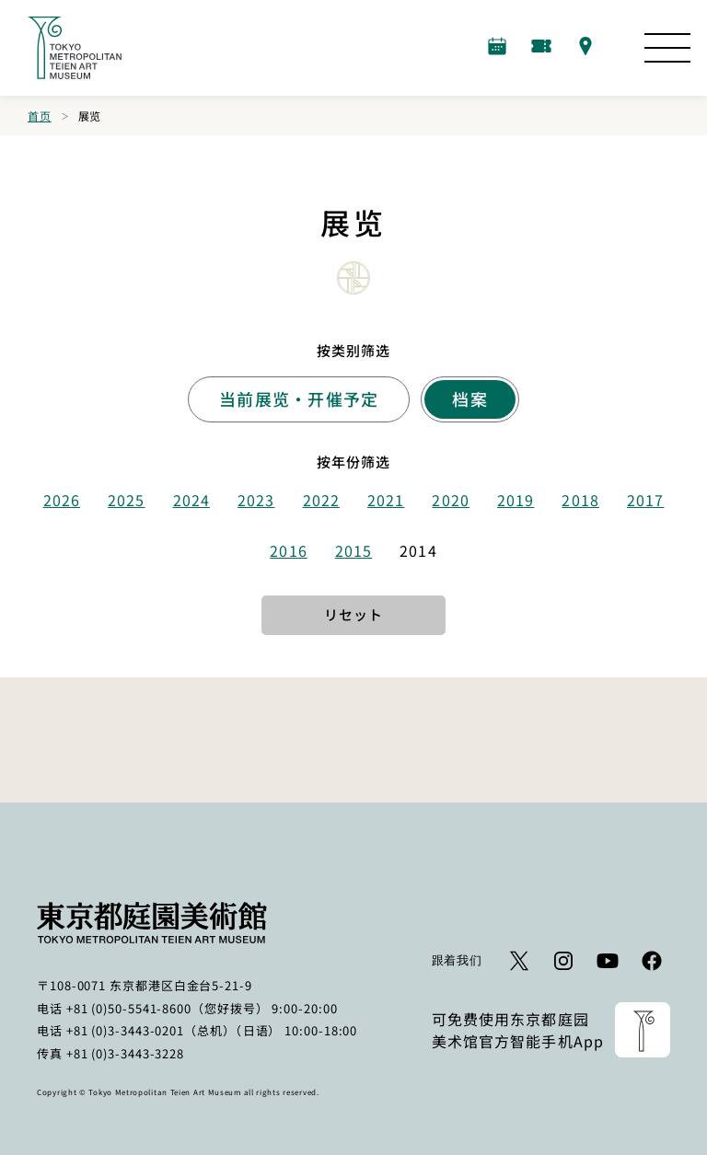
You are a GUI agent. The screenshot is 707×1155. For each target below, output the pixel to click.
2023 (256, 500)
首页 (40, 115)
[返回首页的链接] (75, 48)
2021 (385, 500)
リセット (353, 614)
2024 (191, 500)
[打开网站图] (667, 48)
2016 (288, 550)
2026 (61, 500)
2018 (580, 500)
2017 (645, 500)
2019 (515, 500)
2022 (321, 500)
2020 (450, 500)
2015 (353, 550)
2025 (126, 500)
